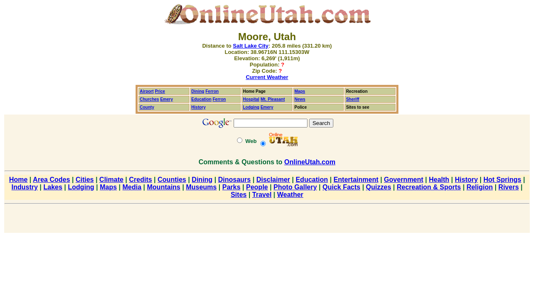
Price (160, 91)
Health (439, 179)
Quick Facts (341, 187)
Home (18, 179)
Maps (300, 91)
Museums (201, 187)
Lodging (251, 107)
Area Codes (51, 179)
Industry (25, 187)
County (147, 107)
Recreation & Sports (429, 187)
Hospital (251, 99)
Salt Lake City (250, 46)
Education (201, 99)
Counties (172, 179)
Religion (479, 187)
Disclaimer (273, 179)
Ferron (212, 91)
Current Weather (267, 77)
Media (132, 187)
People (257, 187)
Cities (85, 179)
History (466, 179)
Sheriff (352, 99)
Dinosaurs (234, 179)
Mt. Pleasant (272, 99)
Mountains (163, 187)
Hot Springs (502, 179)
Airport (147, 91)
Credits (140, 179)
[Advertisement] (267, 219)
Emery (166, 99)
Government (403, 179)
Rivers (509, 187)
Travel (262, 194)
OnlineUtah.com (309, 162)
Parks (231, 187)
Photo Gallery (295, 187)
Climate (111, 179)
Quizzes (378, 187)
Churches (149, 99)
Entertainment (355, 179)
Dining (197, 91)
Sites (239, 194)
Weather (290, 194)
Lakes (52, 187)
